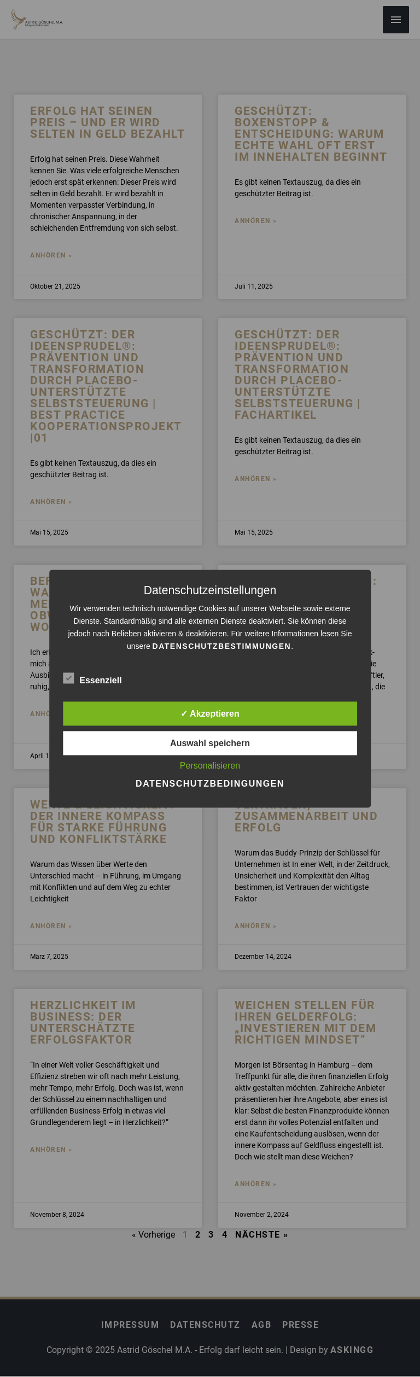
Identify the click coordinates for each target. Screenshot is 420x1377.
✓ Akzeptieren (210, 713)
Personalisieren (210, 765)
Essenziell (92, 677)
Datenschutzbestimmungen (222, 645)
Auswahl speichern (210, 742)
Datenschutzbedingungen (210, 783)
